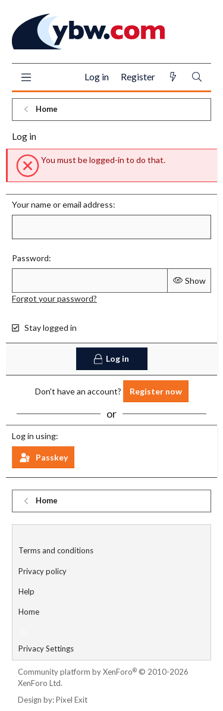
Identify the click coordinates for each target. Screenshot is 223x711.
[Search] (197, 77)
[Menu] (25, 77)
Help (26, 591)
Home (28, 611)
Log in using (34, 436)
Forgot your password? (54, 298)
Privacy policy (42, 571)
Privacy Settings (46, 648)
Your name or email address (62, 204)
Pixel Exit (71, 699)
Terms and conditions (55, 550)
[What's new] (173, 77)
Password (30, 258)
